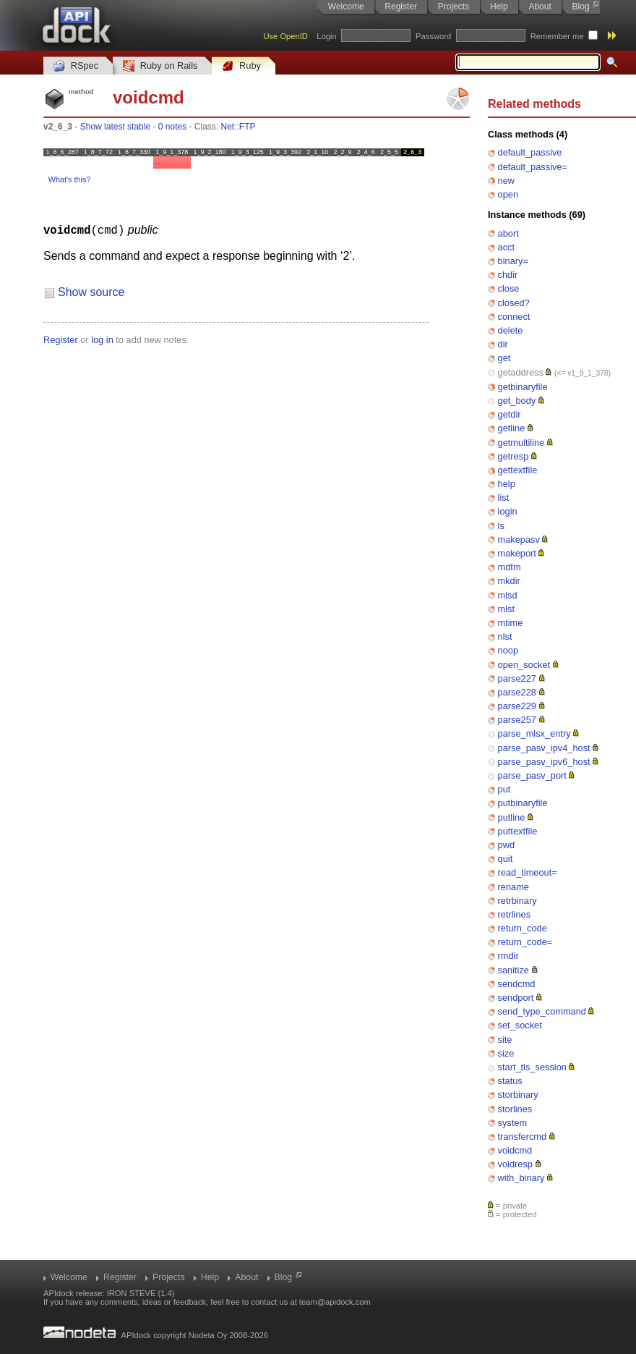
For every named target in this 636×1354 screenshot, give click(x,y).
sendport (516, 997)
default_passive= (532, 166)
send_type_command (542, 1011)
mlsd (507, 595)
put (504, 789)
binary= (513, 260)
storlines (515, 1109)
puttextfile (518, 831)
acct (506, 247)
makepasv (519, 539)
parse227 (517, 678)
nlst (505, 636)
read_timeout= (527, 872)
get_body (517, 400)
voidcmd (515, 1150)
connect (514, 316)
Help (499, 6)
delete (510, 330)
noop (508, 650)
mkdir (509, 580)
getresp (513, 456)
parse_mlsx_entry (534, 733)
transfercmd (522, 1136)
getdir (509, 414)
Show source (91, 291)
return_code (522, 928)
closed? (514, 302)
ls (501, 525)
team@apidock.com (335, 1302)
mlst (506, 609)
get (504, 357)
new (506, 180)
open (508, 194)
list (504, 497)
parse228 (517, 692)
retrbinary (517, 900)
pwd (506, 844)
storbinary (518, 1094)
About (539, 6)
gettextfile (518, 470)
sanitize (513, 970)
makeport (517, 553)
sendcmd (517, 983)
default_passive (530, 152)
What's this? (69, 179)
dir (503, 344)
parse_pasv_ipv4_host (544, 747)
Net (228, 127)
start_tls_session (532, 1067)
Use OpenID (285, 36)
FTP (247, 127)
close (509, 288)
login (507, 511)
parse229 (517, 706)
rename (513, 886)
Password (433, 36)
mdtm (509, 567)
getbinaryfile (523, 386)
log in (102, 339)
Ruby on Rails (160, 66)
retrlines (514, 914)
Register (400, 6)
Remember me (557, 36)
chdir (508, 274)
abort (508, 233)
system (513, 1122)
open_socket (524, 664)
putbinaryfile (523, 802)
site (505, 1039)
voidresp (515, 1164)
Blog (581, 6)
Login (326, 36)
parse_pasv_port (532, 775)
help (506, 483)
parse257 (517, 719)
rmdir (508, 955)
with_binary (521, 1177)
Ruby (241, 66)
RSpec (75, 66)
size (506, 1053)
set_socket (520, 1025)
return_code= (525, 941)
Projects (453, 6)
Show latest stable (115, 127)
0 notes (172, 127)
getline (511, 428)
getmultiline (521, 442)
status (510, 1080)
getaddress (520, 372)
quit (505, 858)
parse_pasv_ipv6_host (544, 761)
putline (511, 817)
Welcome (346, 6)
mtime (510, 622)
